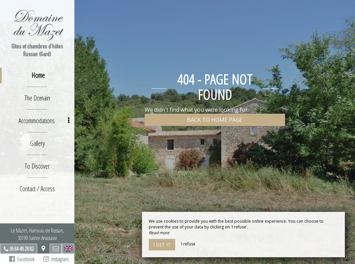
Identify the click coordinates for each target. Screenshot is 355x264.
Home (38, 75)
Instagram (56, 259)
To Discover (37, 166)
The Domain (37, 98)
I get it (162, 244)
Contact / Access (37, 188)
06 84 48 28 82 (21, 248)
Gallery (37, 143)
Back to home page (214, 120)
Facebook (21, 259)
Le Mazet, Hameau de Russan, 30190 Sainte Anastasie (37, 234)
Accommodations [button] (44, 120)
